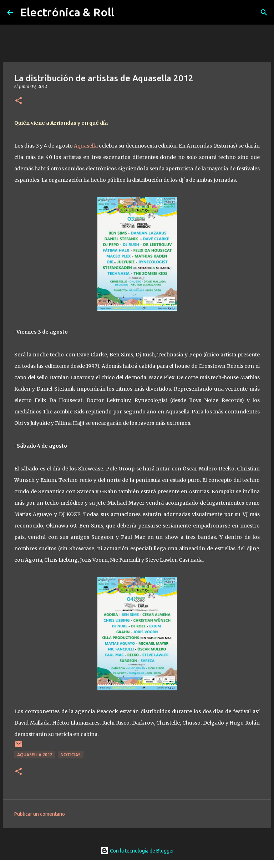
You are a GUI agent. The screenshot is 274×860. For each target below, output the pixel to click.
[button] (18, 101)
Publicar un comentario (39, 814)
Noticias (71, 754)
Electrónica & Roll (67, 12)
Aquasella (86, 146)
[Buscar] (264, 12)
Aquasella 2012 (34, 754)
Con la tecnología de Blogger (137, 851)
